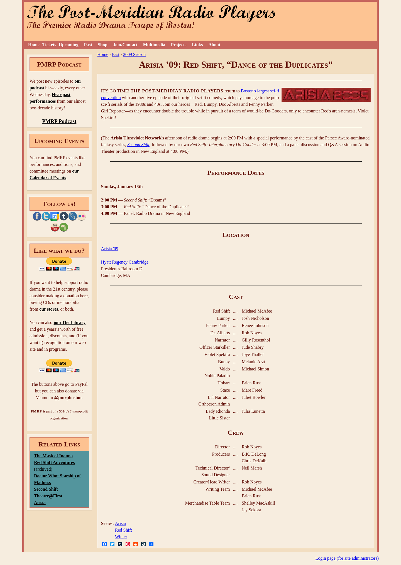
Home (34, 44)
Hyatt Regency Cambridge (125, 262)
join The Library (69, 322)
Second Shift (138, 144)
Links (197, 44)
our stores (48, 309)
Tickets (49, 44)
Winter (121, 536)
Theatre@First (48, 495)
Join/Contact (125, 44)
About (214, 44)
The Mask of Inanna (53, 455)
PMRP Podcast (59, 121)
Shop (102, 44)
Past (88, 44)
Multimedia (154, 44)
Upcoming (68, 44)
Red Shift (123, 530)
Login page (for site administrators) (347, 558)
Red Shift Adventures (54, 462)
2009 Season (134, 54)
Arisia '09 (109, 248)
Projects (179, 44)
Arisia (120, 523)
